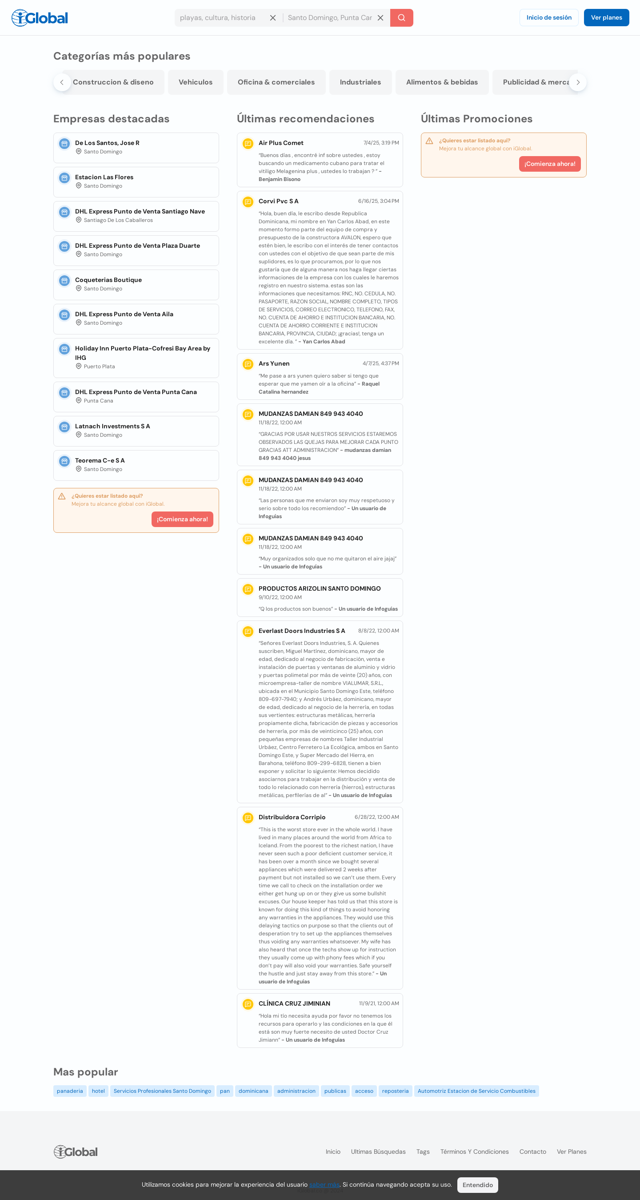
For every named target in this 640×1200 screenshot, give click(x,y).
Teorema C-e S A (100, 460)
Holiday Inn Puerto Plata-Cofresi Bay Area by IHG (142, 353)
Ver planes (606, 17)
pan (225, 1091)
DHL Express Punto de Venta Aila (124, 314)
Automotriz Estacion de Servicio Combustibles (477, 1091)
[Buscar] (401, 18)
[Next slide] (578, 82)
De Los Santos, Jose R (107, 143)
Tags (423, 1152)
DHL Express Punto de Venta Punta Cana (136, 392)
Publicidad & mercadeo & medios (561, 82)
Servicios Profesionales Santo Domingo (162, 1091)
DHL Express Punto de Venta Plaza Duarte (137, 246)
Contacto (533, 1152)
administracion (296, 1091)
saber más (324, 1184)
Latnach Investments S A (112, 426)
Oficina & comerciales (276, 82)
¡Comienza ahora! (182, 519)
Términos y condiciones (474, 1152)
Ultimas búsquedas (378, 1152)
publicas (335, 1091)
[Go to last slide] (62, 82)
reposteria (395, 1091)
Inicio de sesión (549, 17)
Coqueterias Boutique (108, 280)
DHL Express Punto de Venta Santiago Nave (140, 211)
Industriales (360, 82)
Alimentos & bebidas (442, 82)
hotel (98, 1091)
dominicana (253, 1091)
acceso (364, 1091)
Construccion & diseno (113, 82)
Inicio (333, 1152)
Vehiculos (196, 82)
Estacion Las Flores (104, 177)
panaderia (70, 1091)
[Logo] (39, 18)
